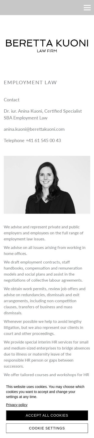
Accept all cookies (47, 415)
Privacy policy (17, 405)
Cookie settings (47, 428)
